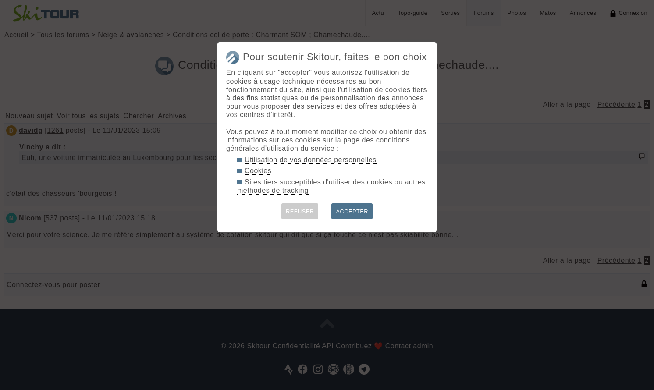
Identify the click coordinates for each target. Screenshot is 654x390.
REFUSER (300, 211)
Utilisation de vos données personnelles (311, 159)
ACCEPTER (352, 211)
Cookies (258, 170)
